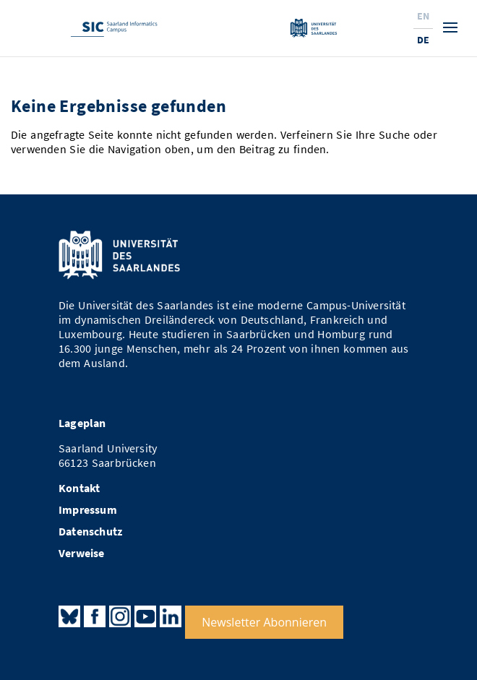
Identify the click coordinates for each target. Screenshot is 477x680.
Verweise (82, 553)
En (423, 15)
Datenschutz (90, 531)
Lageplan (82, 423)
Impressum (88, 510)
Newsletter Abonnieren (264, 622)
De (423, 39)
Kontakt (79, 488)
